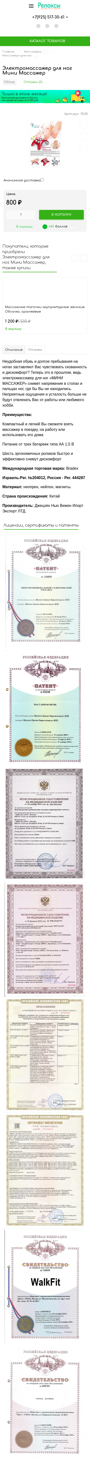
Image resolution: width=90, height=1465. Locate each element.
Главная (8, 51)
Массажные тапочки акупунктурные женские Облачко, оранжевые (45, 309)
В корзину (13, 329)
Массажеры (33, 51)
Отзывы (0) (33, 82)
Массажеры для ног (17, 55)
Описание (14, 349)
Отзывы (35, 349)
